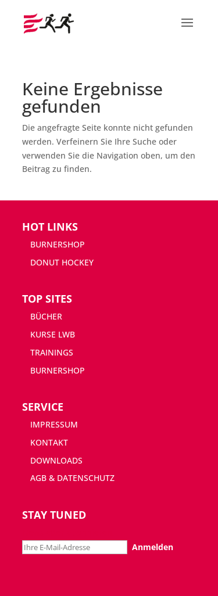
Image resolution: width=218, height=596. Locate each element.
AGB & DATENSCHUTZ (72, 477)
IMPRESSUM (54, 424)
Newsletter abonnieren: (68, 532)
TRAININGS (51, 352)
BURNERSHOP (57, 244)
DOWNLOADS (56, 460)
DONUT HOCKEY (62, 262)
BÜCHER (46, 316)
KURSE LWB (52, 334)
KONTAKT (49, 442)
